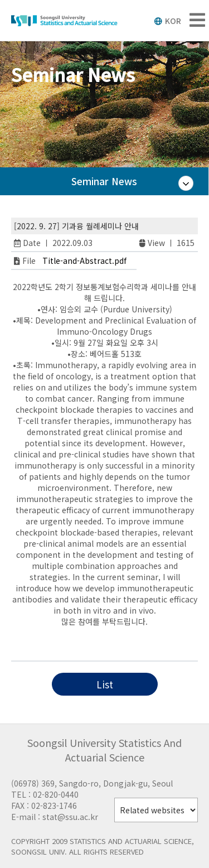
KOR (167, 20)
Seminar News (104, 181)
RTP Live (109, 643)
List (104, 684)
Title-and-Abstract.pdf (84, 260)
